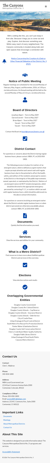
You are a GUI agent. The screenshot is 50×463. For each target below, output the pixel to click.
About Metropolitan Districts (14, 424)
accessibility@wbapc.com (16, 399)
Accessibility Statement (11, 452)
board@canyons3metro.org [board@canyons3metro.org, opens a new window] (33, 132)
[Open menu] (46, 6)
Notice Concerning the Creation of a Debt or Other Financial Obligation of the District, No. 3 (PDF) (28, 61)
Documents (7, 416)
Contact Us (7, 427)
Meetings (6, 420)
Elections (25, 275)
